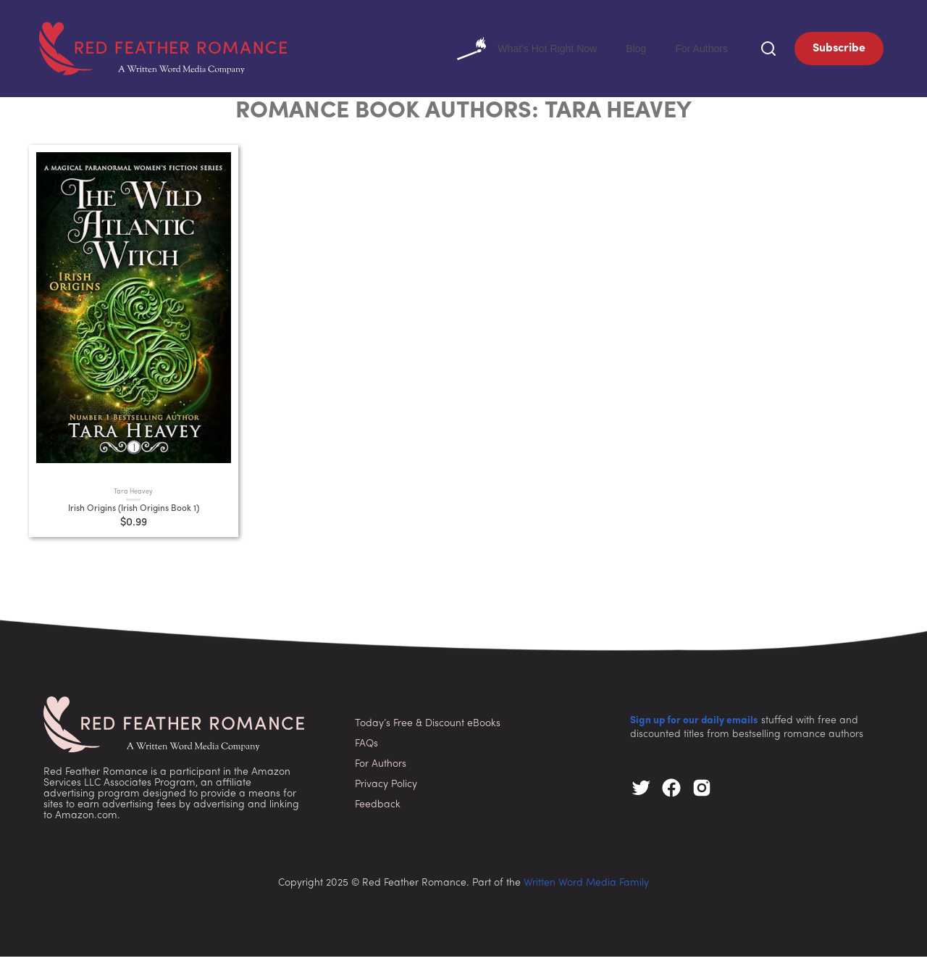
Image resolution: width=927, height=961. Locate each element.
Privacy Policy (386, 788)
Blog (627, 50)
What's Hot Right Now (510, 50)
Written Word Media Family (586, 887)
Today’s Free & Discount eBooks (427, 727)
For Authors (698, 50)
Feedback (377, 808)
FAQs (366, 747)
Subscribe (839, 51)
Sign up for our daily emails (694, 725)
